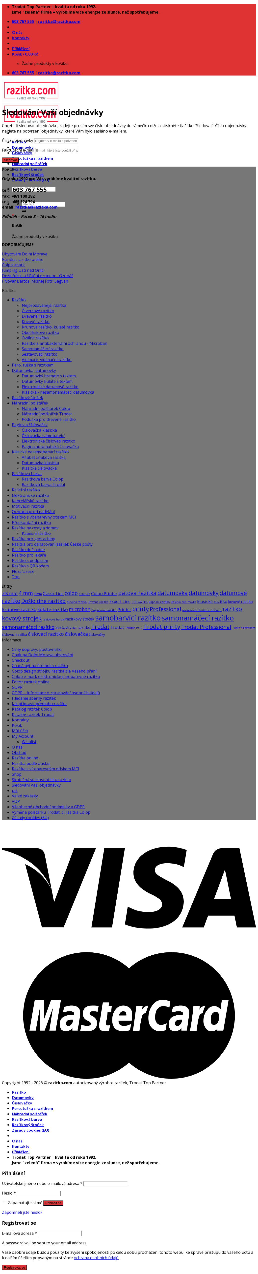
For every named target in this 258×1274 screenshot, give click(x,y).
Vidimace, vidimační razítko (47, 359)
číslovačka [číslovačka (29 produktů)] (76, 634)
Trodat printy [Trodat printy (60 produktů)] (161, 627)
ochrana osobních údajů (96, 1257)
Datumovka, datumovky (34, 370)
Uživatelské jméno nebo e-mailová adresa (42, 1183)
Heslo (9, 1193)
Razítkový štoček (28, 174)
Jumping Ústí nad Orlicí (23, 270)
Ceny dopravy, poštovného (37, 649)
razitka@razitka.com (59, 21)
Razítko (19, 300)
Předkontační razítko (31, 522)
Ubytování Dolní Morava (24, 254)
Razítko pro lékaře (29, 555)
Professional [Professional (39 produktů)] (165, 609)
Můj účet (20, 731)
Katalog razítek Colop (32, 709)
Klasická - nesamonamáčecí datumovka (58, 392)
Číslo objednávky (17, 140)
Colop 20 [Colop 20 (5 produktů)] (84, 594)
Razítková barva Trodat (43, 484)
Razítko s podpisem (30, 560)
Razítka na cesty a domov (35, 528)
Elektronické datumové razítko (50, 386)
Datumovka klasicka (40, 462)
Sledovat (10, 160)
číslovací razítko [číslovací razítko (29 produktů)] (46, 634)
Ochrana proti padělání (33, 511)
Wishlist (29, 741)
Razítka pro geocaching (33, 538)
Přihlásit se (53, 1203)
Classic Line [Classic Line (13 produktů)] (53, 593)
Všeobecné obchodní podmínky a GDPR (48, 807)
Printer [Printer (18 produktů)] (124, 609)
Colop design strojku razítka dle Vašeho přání (54, 671)
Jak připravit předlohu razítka (39, 703)
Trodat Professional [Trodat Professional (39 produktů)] (206, 626)
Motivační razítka (28, 506)
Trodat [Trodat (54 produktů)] (100, 627)
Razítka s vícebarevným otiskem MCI (45, 769)
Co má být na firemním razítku (40, 665)
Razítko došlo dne (28, 549)
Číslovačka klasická (39, 430)
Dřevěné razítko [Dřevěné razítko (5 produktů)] (98, 602)
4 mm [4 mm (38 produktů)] (26, 593)
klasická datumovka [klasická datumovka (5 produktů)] (183, 602)
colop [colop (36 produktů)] (71, 593)
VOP (16, 801)
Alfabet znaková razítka (44, 457)
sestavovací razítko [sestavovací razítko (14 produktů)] (72, 627)
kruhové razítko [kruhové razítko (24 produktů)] (19, 609)
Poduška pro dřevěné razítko (49, 419)
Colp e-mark (13, 265)
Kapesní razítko (36, 533)
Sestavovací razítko (39, 354)
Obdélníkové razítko (40, 332)
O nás (17, 32)
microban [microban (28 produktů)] (79, 609)
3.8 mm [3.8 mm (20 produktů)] (10, 593)
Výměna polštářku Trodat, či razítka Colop (51, 812)
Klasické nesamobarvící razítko (40, 452)
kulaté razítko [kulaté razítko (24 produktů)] (52, 609)
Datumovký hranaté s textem (49, 376)
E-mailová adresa (19, 1233)
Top (16, 576)
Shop (17, 774)
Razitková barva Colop (42, 479)
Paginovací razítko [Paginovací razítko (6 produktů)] (104, 610)
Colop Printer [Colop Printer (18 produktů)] (104, 593)
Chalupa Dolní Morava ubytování (42, 654)
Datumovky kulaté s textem (47, 381)
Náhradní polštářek (29, 163)
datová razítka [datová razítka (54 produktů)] (137, 593)
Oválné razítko (35, 338)
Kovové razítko (36, 321)
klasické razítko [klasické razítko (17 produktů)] (212, 601)
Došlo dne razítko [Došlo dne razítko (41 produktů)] (43, 600)
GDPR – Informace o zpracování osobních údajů (56, 692)
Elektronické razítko (30, 495)
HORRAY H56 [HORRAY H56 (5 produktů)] (139, 602)
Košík (17, 725)
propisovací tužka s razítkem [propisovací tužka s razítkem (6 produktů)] (202, 610)
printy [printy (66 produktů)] (140, 609)
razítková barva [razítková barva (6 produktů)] (53, 619)
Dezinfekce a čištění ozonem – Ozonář (37, 275)
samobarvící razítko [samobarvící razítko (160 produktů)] (128, 618)
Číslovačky (22, 1102)
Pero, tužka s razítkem (32, 158)
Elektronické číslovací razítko (48, 441)
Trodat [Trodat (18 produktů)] (117, 627)
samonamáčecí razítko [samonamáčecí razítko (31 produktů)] (28, 626)
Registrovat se (14, 1267)
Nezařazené (23, 571)
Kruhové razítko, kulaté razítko (50, 327)
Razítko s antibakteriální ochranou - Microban (64, 343)
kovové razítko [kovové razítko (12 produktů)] (240, 601)
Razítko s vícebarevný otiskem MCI (44, 517)
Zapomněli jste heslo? (22, 1212)
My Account (22, 736)
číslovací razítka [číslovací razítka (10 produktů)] (14, 634)
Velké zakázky (25, 796)
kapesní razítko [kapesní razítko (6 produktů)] (159, 602)
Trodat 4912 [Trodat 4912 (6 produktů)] (133, 628)
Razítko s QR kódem (30, 566)
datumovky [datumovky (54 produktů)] (204, 593)
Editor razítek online (31, 682)
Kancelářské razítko (30, 500)
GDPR (17, 687)
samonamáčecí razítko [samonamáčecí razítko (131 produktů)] (198, 617)
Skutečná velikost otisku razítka (41, 779)
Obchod (19, 752)
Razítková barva (27, 169)
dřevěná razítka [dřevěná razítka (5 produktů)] (77, 602)
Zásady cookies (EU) (30, 817)
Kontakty (20, 37)
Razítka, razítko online (22, 259)
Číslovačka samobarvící (43, 435)
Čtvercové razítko (38, 310)
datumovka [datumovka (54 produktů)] (172, 593)
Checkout (20, 660)
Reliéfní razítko (26, 490)
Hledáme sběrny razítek (34, 698)
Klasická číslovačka (39, 468)
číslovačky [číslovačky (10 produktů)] (97, 634)
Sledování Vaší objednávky (36, 785)
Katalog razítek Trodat (33, 714)
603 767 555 (23, 21)
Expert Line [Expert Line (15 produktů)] (119, 601)
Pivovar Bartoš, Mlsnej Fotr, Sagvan (35, 281)
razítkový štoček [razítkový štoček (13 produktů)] (79, 619)
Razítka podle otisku (31, 763)
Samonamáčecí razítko (43, 348)
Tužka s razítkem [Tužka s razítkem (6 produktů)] (243, 628)
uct (15, 790)
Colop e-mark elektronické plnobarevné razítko (56, 676)
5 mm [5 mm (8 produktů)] (38, 594)
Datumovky (23, 1097)
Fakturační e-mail (18, 150)
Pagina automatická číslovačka (50, 446)
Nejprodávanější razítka (44, 305)
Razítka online (25, 758)
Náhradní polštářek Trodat (47, 414)
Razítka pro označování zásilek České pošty (52, 544)
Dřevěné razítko (37, 316)
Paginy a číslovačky (30, 424)
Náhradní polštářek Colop (46, 408)
